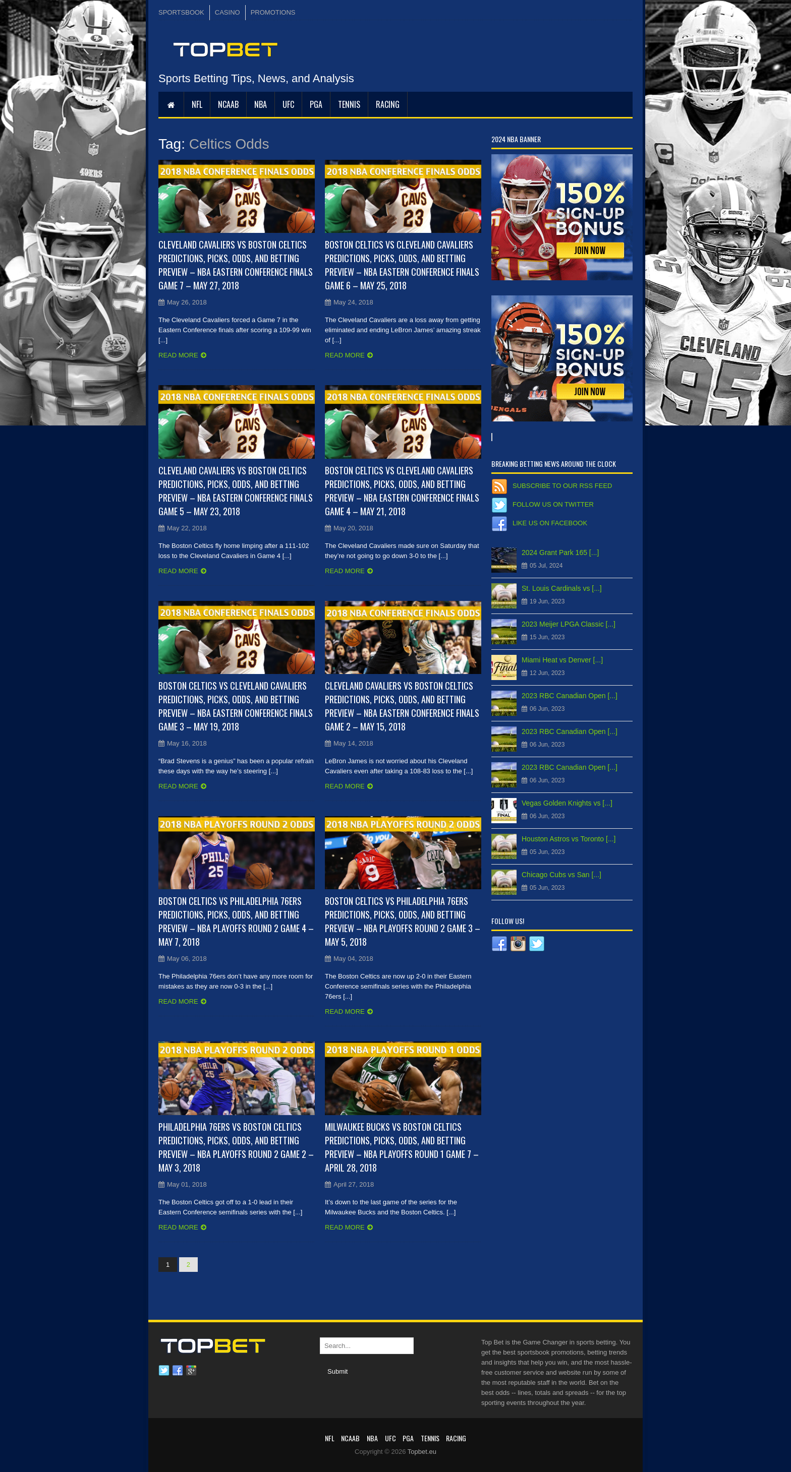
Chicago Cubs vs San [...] (561, 875)
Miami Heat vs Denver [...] (562, 660)
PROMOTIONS (273, 12)
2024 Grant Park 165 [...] (560, 552)
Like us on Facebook (550, 523)
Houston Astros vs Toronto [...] (569, 839)
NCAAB (228, 104)
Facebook (177, 1370)
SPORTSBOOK (181, 12)
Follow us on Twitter (553, 504)
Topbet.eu (422, 1451)
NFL (197, 104)
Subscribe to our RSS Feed (562, 485)
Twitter (164, 1370)
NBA (260, 104)
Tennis (349, 104)
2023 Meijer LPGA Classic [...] (568, 624)
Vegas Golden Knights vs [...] (567, 803)
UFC (288, 104)
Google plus (191, 1370)
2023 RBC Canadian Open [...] (569, 696)
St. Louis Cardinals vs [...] (562, 588)
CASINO (227, 12)
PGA (316, 104)
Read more (178, 355)
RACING (388, 104)
